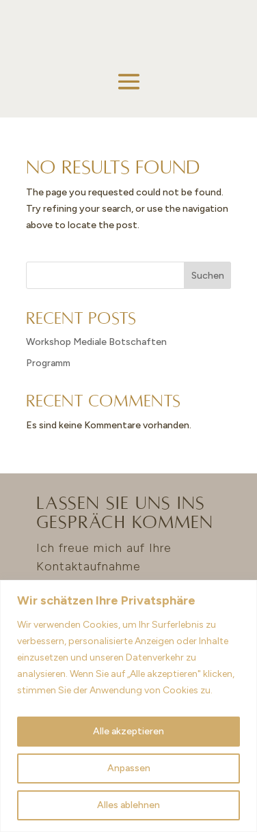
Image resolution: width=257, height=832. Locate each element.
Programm (48, 363)
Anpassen (128, 768)
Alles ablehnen (128, 805)
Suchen (207, 275)
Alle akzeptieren (128, 731)
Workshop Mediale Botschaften (96, 342)
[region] (128, 706)
